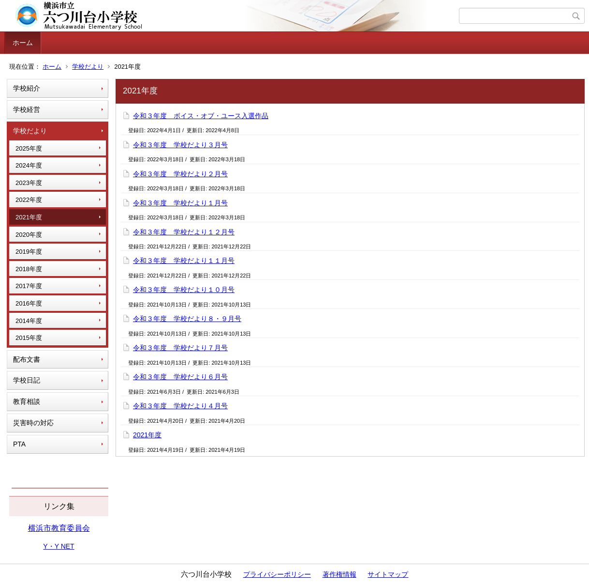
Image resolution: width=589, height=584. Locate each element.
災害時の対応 (33, 423)
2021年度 (28, 217)
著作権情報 (339, 574)
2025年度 (28, 148)
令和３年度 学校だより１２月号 (184, 232)
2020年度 (28, 234)
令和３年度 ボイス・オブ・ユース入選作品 (200, 116)
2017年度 (28, 286)
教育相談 (26, 401)
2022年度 (28, 199)
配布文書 (26, 359)
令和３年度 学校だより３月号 (180, 145)
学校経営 (26, 109)
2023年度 (28, 182)
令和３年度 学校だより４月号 (180, 406)
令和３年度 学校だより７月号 (180, 348)
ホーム (23, 42)
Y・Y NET (58, 546)
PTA (19, 444)
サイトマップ (388, 574)
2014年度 (28, 320)
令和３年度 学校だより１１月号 (184, 260)
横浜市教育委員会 (59, 528)
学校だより (87, 66)
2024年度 (28, 165)
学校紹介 (26, 88)
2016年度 (28, 303)
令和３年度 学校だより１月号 (180, 203)
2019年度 (28, 251)
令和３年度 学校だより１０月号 (184, 289)
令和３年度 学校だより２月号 (180, 174)
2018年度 (28, 269)
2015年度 (28, 337)
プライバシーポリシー (277, 574)
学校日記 (26, 380)
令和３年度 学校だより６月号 (180, 377)
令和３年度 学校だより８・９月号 (187, 319)
